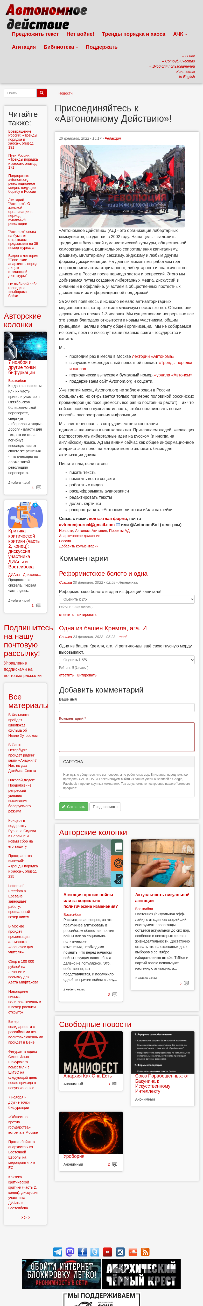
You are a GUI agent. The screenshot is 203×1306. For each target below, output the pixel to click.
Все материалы (28, 701)
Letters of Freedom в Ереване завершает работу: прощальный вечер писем (19, 901)
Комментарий (72, 718)
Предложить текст (35, 34)
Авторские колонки (93, 832)
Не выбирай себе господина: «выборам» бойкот (23, 290)
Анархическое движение (79, 536)
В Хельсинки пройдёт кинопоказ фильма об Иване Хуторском (23, 725)
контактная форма (108, 518)
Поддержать (101, 47)
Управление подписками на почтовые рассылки (23, 669)
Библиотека (61, 47)
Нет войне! (80, 34)
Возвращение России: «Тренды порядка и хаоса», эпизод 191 (22, 139)
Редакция (113, 138)
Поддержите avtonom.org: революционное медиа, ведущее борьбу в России (22, 184)
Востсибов (72, 914)
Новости (66, 93)
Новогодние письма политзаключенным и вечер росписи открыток (24, 1001)
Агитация (24, 47)
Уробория (74, 1156)
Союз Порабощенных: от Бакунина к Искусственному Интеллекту (162, 1083)
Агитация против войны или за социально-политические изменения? (91, 901)
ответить (66, 614)
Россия (65, 541)
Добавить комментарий (79, 546)
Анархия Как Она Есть (88, 1076)
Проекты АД (119, 531)
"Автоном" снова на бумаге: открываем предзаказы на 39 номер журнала (23, 240)
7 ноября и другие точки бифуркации (22, 367)
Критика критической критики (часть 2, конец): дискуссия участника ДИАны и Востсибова (24, 548)
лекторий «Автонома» (153, 356)
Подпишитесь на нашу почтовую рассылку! (28, 640)
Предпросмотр (105, 807)
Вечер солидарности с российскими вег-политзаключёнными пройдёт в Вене (25, 1031)
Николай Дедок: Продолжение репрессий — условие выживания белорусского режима (21, 795)
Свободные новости (95, 1024)
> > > (25, 1217)
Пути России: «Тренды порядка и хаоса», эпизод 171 (23, 161)
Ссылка (65, 582)
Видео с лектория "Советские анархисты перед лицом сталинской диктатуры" (23, 266)
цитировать (86, 614)
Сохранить (73, 807)
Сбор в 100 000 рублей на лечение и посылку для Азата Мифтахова (23, 971)
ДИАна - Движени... (24, 575)
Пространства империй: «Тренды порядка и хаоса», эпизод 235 (23, 866)
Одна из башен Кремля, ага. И (103, 628)
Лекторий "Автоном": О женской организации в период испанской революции (20, 211)
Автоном (82, 531)
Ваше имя (68, 699)
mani (122, 637)
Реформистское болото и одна (103, 573)
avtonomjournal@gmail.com (87, 525)
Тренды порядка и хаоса (133, 34)
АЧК (180, 34)
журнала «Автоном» (173, 375)
